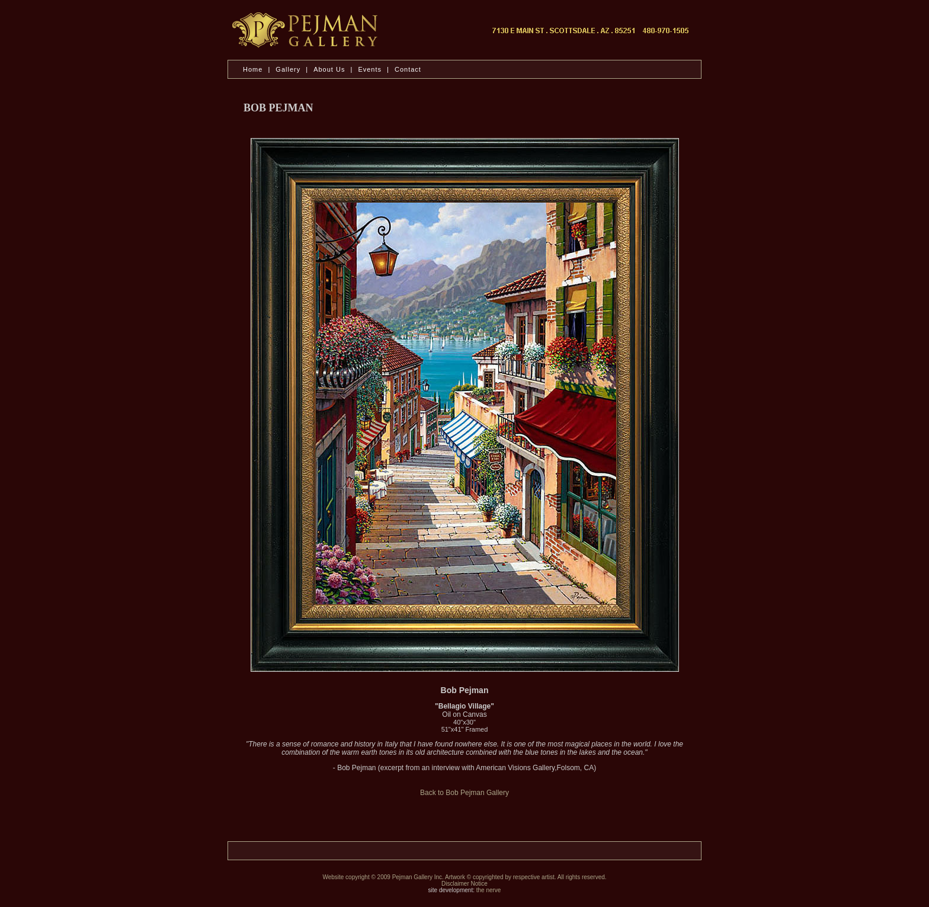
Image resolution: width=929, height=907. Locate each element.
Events (370, 69)
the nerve (488, 890)
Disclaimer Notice (464, 883)
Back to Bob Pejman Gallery (464, 793)
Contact (408, 69)
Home (252, 69)
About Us (330, 69)
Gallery (288, 69)
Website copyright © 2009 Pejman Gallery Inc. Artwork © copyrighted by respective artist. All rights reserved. (464, 877)
